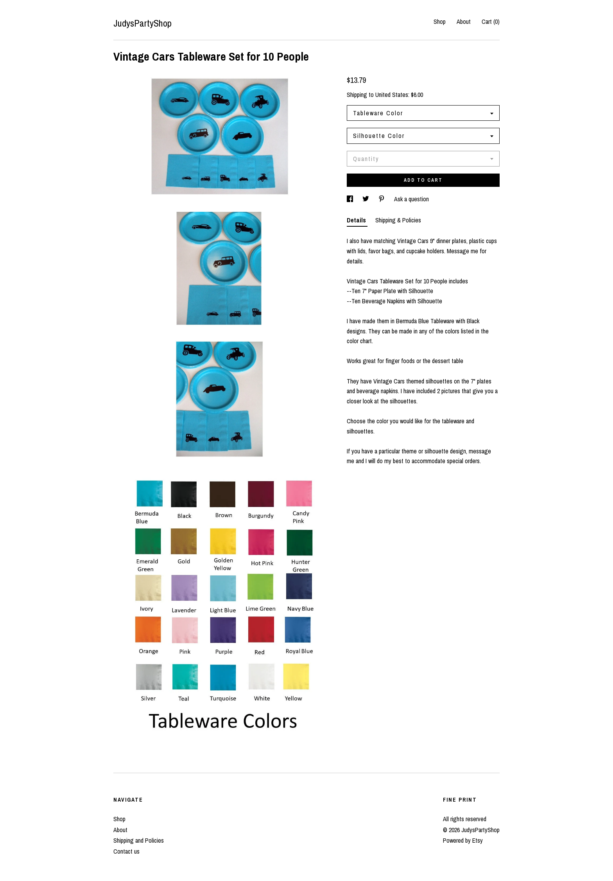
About (464, 21)
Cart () (491, 21)
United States (391, 94)
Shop (440, 21)
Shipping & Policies (398, 220)
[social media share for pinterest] (382, 199)
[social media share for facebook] (351, 199)
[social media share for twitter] (366, 199)
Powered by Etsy (463, 840)
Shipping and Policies (138, 840)
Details (357, 220)
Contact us (126, 851)
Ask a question (411, 199)
